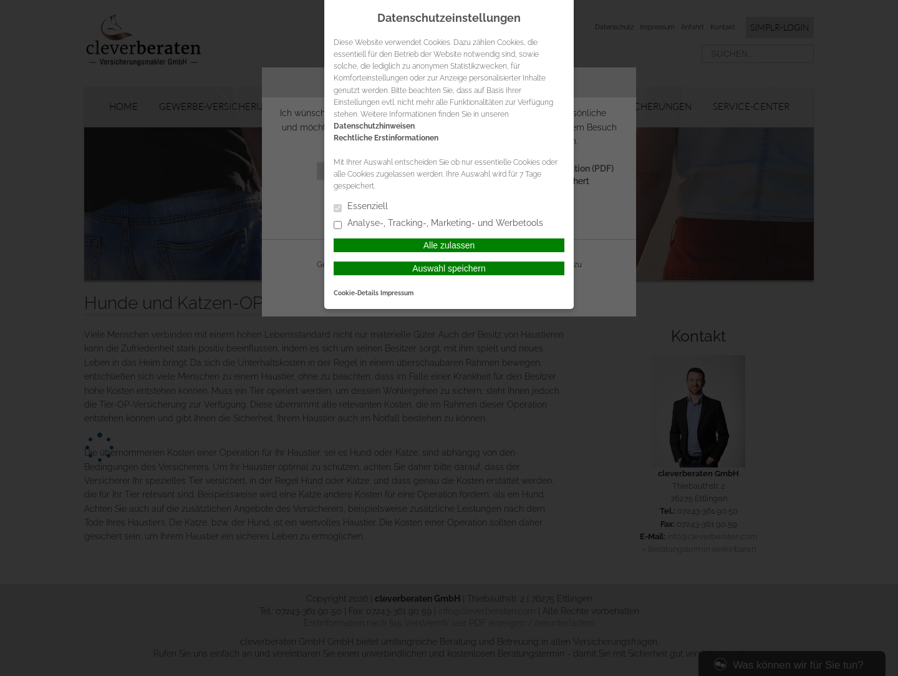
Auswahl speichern (449, 268)
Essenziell (361, 207)
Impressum (396, 292)
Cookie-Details (356, 292)
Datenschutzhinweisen (374, 126)
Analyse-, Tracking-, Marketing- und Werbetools (438, 223)
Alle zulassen (449, 245)
